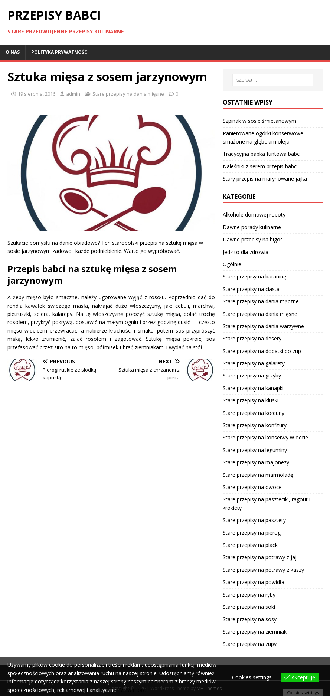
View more (133, 689)
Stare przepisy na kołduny (253, 412)
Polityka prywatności (60, 52)
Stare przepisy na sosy (250, 619)
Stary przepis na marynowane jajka (265, 178)
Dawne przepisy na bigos (253, 239)
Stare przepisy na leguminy (255, 449)
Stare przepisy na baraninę (254, 276)
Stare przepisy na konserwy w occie (265, 437)
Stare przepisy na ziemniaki (255, 631)
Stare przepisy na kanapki (253, 388)
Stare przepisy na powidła (253, 582)
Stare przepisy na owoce (252, 487)
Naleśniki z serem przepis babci (260, 166)
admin (73, 93)
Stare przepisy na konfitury (255, 425)
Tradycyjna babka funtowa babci (262, 153)
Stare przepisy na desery (252, 338)
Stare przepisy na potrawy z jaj (260, 557)
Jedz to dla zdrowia (245, 251)
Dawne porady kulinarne (252, 227)
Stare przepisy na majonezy (256, 462)
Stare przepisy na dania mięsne (128, 93)
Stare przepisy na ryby (249, 594)
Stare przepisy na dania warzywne (263, 326)
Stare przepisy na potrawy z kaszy (263, 569)
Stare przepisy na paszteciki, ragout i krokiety (266, 503)
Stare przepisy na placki (251, 544)
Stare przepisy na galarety (254, 363)
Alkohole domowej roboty (254, 214)
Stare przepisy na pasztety (254, 520)
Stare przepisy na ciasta (251, 289)
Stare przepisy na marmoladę (258, 474)
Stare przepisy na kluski (250, 400)
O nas (13, 52)
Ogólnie (232, 264)
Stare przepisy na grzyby (252, 375)
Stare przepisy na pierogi (252, 532)
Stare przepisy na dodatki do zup (262, 350)
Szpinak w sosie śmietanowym (259, 120)
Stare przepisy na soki (249, 606)
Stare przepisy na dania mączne (261, 301)
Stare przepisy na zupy (250, 643)
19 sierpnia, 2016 (36, 93)
